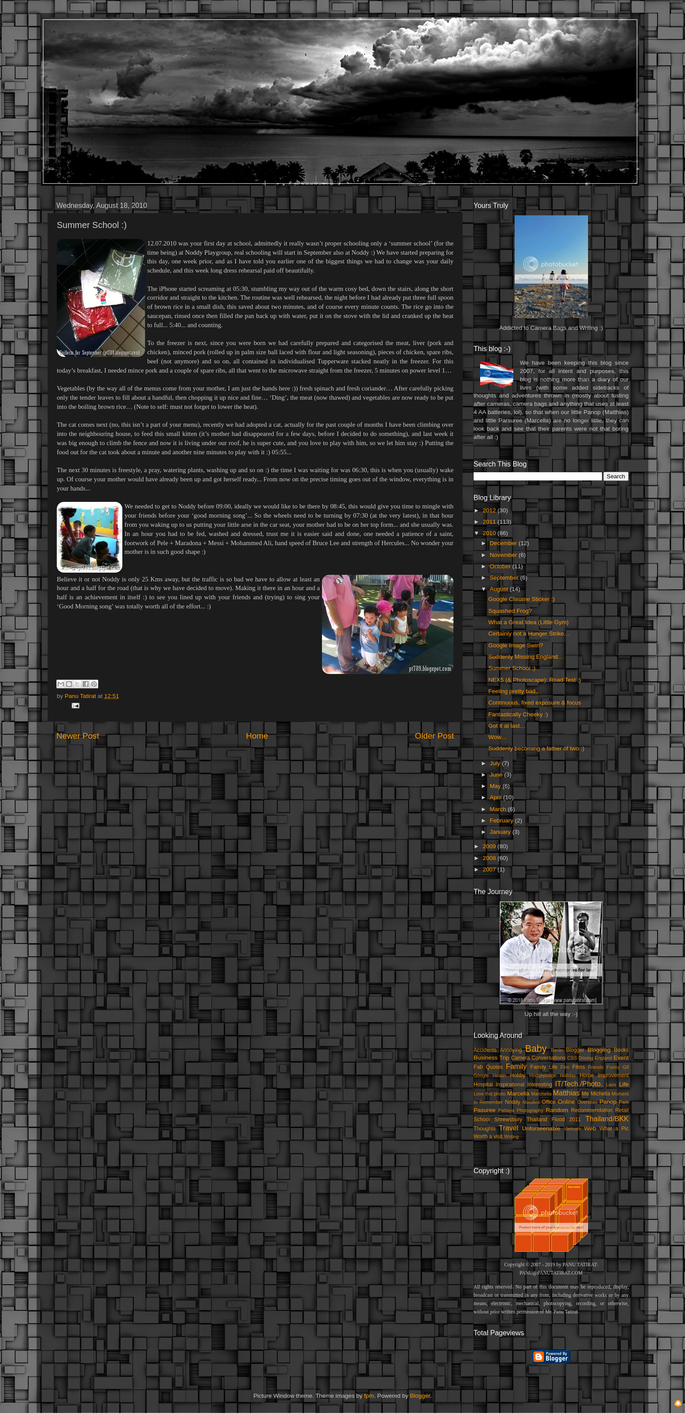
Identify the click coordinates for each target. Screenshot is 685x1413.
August (500, 589)
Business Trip (491, 1057)
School (482, 1119)
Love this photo (490, 1093)
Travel (508, 1128)
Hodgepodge (543, 1075)
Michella (600, 1094)
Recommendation (591, 1110)
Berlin (557, 1050)
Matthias (566, 1093)
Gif (626, 1067)
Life (624, 1084)
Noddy (512, 1102)
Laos (611, 1084)
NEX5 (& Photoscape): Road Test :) (534, 680)
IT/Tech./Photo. (579, 1084)
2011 (490, 521)
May (496, 786)
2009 (490, 846)
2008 (490, 858)
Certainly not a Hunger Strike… (529, 633)
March (499, 809)
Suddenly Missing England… (526, 656)
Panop (607, 1102)
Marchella (541, 1093)
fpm (369, 1395)
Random (557, 1110)
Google (481, 1075)
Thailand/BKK (607, 1119)
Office (549, 1102)
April (496, 797)
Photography (530, 1110)
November (504, 555)
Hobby (517, 1075)
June (497, 774)
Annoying (511, 1050)
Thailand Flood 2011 (554, 1119)
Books (621, 1050)
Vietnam (572, 1128)
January (501, 832)
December (504, 543)
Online (566, 1102)
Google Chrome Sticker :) (521, 599)
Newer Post (77, 735)
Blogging (599, 1050)
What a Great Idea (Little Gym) (528, 622)
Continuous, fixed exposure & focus (534, 702)
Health (499, 1075)
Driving (585, 1058)
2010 (490, 533)
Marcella (518, 1093)
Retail (622, 1110)
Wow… (497, 737)
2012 (490, 510)
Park (624, 1102)
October (501, 566)
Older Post (434, 735)
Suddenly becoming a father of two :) (536, 748)
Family (516, 1066)
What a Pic (614, 1129)
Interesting (539, 1084)
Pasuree (484, 1110)
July (496, 763)
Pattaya (506, 1110)
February (502, 820)
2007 (490, 869)
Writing (511, 1136)
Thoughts (485, 1129)
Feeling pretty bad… (515, 691)
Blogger (575, 1050)
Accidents (485, 1050)
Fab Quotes (488, 1067)
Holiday (568, 1075)
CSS (572, 1058)
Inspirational (510, 1084)
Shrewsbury (508, 1119)
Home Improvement (604, 1075)
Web (590, 1128)
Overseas (587, 1102)
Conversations (549, 1058)
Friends (596, 1067)
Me (585, 1094)
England (603, 1058)
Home (257, 735)
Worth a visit (488, 1136)
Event (621, 1057)
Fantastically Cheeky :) (518, 714)
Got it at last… (507, 725)
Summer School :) (512, 668)
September (505, 577)
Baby (536, 1048)
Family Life (543, 1067)
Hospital (483, 1084)
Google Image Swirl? (515, 645)
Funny (613, 1067)
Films (578, 1067)
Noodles (531, 1102)
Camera (520, 1058)
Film (564, 1067)
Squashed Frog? (510, 611)
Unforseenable (541, 1128)
